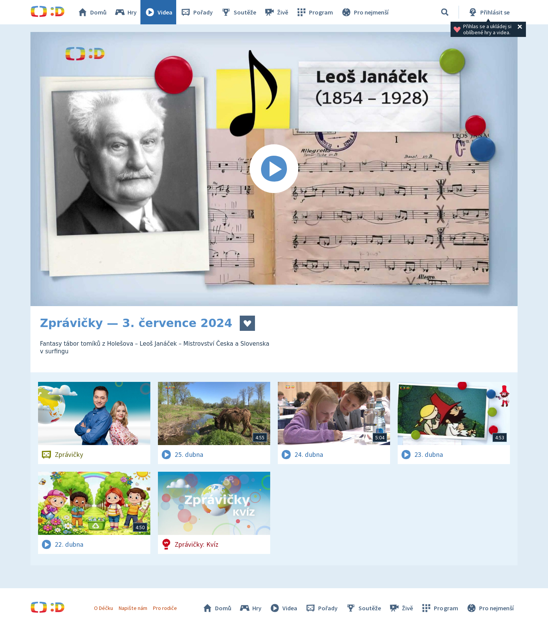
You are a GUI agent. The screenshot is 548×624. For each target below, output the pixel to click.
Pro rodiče (165, 608)
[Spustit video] (274, 169)
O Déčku (103, 608)
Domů (92, 12)
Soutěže (238, 12)
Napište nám (133, 608)
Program (314, 12)
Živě (276, 12)
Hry (125, 12)
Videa (158, 12)
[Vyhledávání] (445, 12)
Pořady (196, 12)
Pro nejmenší (365, 12)
